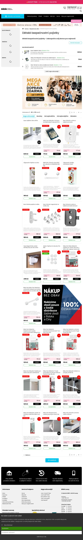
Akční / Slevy (76, 21)
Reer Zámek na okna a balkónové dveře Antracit (70, 205)
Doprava (4, 495)
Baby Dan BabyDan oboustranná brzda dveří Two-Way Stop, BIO (51, 330)
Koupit (37, 153)
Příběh (40, 16)
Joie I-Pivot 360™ (45, 498)
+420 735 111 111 (71, 8)
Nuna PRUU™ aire (45, 496)
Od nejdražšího (49, 116)
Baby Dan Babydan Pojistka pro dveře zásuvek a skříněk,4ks (32, 371)
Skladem (73, 116)
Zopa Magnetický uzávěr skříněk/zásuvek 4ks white (31, 246)
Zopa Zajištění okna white (30, 120)
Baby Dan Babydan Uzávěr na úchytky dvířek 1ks (71, 371)
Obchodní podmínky (7, 502)
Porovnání (24, 498)
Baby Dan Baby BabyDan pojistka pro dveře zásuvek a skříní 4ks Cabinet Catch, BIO (71, 247)
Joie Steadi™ (44, 500)
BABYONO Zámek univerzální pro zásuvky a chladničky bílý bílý (51, 164)
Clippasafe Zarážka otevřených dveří (68, 163)
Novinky (39, 116)
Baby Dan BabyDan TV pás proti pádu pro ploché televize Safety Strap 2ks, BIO (51, 372)
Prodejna (46, 16)
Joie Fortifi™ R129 (45, 495)
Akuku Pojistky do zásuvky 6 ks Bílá (51, 246)
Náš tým (52, 16)
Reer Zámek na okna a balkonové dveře (42, 65)
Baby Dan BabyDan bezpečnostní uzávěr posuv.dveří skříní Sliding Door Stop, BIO (32, 331)
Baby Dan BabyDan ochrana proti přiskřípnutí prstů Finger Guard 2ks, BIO (71, 330)
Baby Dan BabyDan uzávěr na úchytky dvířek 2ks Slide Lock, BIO (32, 414)
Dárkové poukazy (32, 16)
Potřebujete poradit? (72, 6)
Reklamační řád (6, 503)
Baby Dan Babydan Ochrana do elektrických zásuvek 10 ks (51, 121)
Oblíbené (24, 496)
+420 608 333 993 (66, 501)
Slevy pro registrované (67, 16)
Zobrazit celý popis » (75, 42)
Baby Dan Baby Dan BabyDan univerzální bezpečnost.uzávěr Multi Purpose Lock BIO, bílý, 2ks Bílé (32, 290)
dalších (52, 460)
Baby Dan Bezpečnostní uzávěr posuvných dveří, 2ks (51, 413)
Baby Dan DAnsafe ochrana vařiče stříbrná (71, 413)
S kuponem (47, 150)
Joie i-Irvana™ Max (46, 493)
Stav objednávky (26, 500)
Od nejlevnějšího (62, 116)
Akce (3, 493)
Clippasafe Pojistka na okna (31, 162)
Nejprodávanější (29, 116)
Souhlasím (5, 528)
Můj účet (24, 495)
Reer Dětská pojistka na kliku (31, 204)
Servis (58, 16)
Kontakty (4, 500)
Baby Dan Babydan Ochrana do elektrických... (43, 58)
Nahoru (27, 455)
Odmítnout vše (41, 536)
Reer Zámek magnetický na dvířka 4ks (51, 205)
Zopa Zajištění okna (35, 50)
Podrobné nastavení (8, 532)
